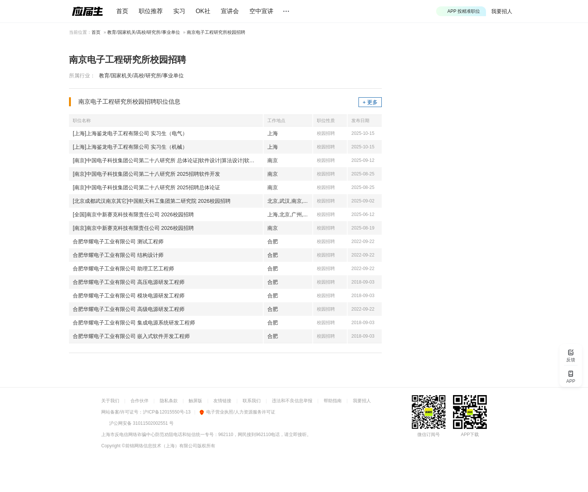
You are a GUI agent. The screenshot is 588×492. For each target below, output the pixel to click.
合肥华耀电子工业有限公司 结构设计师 (118, 255)
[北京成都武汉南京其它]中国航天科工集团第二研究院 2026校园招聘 (152, 201)
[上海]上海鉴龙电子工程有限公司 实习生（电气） (130, 133)
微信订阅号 (428, 434)
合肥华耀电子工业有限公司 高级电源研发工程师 (128, 309)
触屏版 (195, 400)
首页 (122, 11)
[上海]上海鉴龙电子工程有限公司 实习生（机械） (130, 147)
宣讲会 (230, 11)
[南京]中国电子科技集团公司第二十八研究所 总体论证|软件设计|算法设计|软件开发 (168, 160)
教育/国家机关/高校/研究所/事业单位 (143, 32)
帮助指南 (333, 400)
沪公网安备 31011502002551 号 (141, 423)
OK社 (203, 11)
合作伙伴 (139, 400)
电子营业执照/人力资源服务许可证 (237, 412)
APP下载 (470, 434)
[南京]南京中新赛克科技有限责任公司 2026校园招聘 (133, 228)
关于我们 (110, 400)
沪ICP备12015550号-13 (166, 412)
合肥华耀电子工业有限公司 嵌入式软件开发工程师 (131, 336)
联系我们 (252, 400)
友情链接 (222, 400)
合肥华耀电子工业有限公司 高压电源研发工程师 (128, 282)
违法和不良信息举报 (292, 400)
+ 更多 (370, 102)
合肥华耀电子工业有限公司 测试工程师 (118, 241)
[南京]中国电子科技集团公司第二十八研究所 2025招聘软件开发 (146, 174)
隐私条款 (169, 400)
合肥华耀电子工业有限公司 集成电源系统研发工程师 (134, 323)
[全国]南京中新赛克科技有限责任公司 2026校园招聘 (133, 214)
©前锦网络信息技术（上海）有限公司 (159, 445)
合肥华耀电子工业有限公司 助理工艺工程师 (123, 269)
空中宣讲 (261, 11)
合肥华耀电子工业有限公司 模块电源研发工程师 (128, 296)
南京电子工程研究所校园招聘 (216, 32)
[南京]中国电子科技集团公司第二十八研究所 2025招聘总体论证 (146, 187)
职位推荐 (151, 11)
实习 (179, 11)
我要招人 (501, 11)
